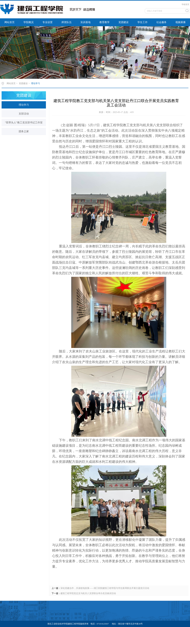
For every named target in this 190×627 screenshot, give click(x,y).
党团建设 (123, 22)
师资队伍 (66, 22)
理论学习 (35, 83)
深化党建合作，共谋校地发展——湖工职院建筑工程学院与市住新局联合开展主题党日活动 (104, 588)
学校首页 (185, 4)
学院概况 (28, 22)
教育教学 (104, 22)
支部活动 (24, 113)
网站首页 (9, 22)
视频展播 (180, 22)
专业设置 (47, 22)
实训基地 (85, 22)
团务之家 (24, 131)
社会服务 (161, 22)
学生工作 (142, 22)
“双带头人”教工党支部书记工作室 (24, 122)
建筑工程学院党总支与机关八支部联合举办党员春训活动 (88, 593)
